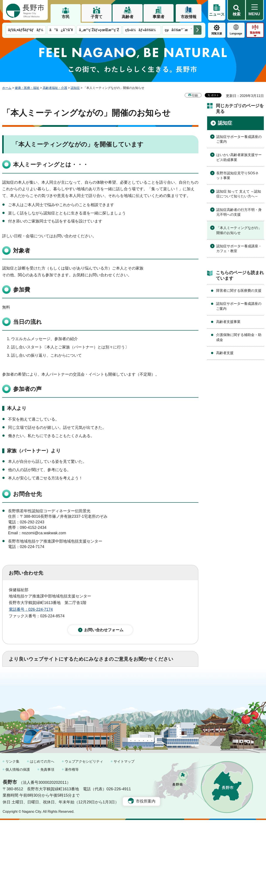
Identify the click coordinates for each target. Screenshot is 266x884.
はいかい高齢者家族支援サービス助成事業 (239, 157)
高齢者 (127, 17)
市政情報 (188, 17)
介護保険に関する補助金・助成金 (238, 337)
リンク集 (12, 825)
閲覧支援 (216, 33)
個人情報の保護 (17, 833)
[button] (236, 10)
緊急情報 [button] (255, 32)
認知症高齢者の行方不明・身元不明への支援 (239, 212)
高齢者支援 (225, 353)
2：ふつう (62, 683)
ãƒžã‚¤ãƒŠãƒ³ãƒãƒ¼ (25, 30)
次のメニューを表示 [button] (197, 30)
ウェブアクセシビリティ (84, 825)
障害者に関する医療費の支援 (238, 290)
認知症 (75, 88)
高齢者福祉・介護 (55, 88)
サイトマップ (124, 825)
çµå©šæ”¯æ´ (178, 30)
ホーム (6, 88)
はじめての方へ (42, 825)
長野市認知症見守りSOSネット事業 (237, 175)
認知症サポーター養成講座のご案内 (239, 139)
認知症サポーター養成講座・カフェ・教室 (239, 248)
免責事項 (47, 833)
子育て (96, 17)
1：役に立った (28, 683)
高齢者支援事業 (228, 322)
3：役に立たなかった (101, 683)
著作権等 (72, 833)
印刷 (195, 95)
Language (236, 33)
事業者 (158, 17)
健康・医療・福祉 (27, 88)
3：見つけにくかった (113, 703)
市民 (66, 17)
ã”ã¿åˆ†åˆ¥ (61, 30)
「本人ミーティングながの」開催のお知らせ (239, 230)
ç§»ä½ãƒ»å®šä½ (142, 30)
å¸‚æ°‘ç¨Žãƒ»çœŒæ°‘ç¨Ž (99, 30)
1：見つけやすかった (34, 703)
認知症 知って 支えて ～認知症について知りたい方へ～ (238, 194)
